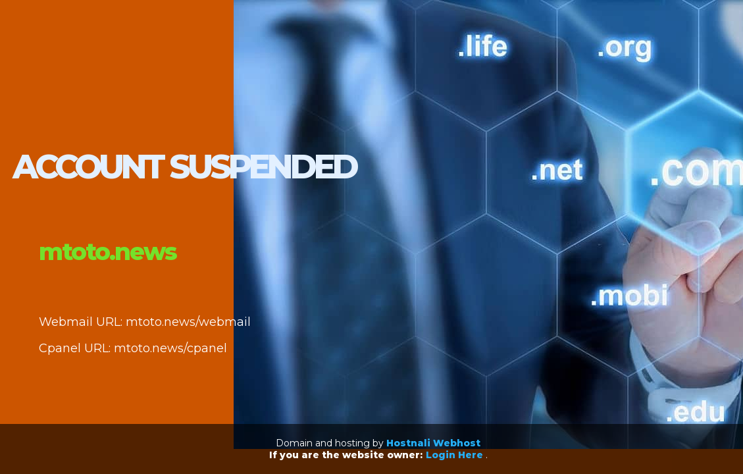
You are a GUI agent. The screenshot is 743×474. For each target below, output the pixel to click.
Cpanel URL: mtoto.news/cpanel (133, 348)
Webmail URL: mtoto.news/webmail (145, 322)
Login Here (456, 455)
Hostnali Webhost (433, 443)
